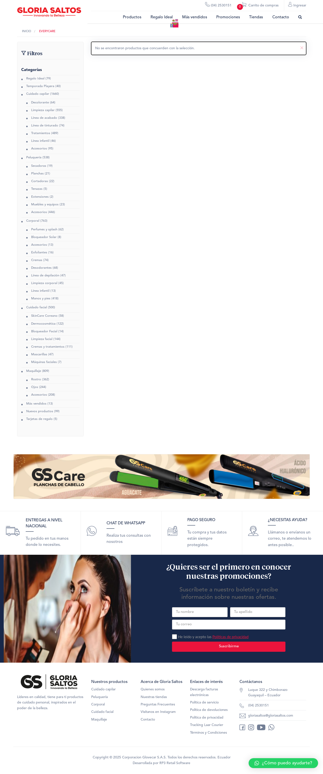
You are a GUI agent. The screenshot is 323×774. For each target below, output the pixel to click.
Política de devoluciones (209, 713)
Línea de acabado (44, 118)
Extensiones (40, 197)
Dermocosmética (43, 324)
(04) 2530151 (218, 5)
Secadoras (38, 166)
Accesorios (39, 149)
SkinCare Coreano (44, 316)
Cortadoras (39, 181)
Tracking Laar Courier (206, 728)
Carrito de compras (258, 6)
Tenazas (37, 189)
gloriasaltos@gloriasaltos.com (270, 719)
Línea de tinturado (44, 126)
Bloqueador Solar (44, 237)
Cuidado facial (36, 308)
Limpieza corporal (44, 283)
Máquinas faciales (44, 362)
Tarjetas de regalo (39, 419)
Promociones (228, 17)
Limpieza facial (41, 339)
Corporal (32, 221)
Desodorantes (41, 268)
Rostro (36, 380)
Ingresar (297, 5)
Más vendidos (194, 17)
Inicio (26, 31)
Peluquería (34, 158)
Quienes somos (153, 692)
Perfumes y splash (44, 230)
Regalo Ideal (162, 17)
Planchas (37, 174)
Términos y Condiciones (208, 736)
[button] (283, 763)
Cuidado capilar (37, 94)
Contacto (280, 17)
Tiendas (256, 17)
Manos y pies (40, 299)
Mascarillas (39, 355)
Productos (132, 17)
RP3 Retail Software (174, 766)
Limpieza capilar (43, 110)
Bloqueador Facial (44, 332)
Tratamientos (40, 133)
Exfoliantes (39, 253)
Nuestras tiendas (154, 700)
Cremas (36, 260)
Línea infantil (40, 141)
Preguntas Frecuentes (158, 707)
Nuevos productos (39, 411)
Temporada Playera (40, 86)
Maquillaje (33, 371)
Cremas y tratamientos (48, 347)
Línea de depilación (45, 276)
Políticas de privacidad (230, 640)
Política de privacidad (206, 721)
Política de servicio (204, 705)
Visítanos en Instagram (158, 715)
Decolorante (40, 103)
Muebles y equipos (45, 205)
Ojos (34, 387)
